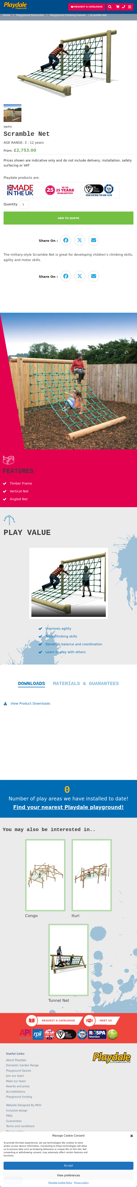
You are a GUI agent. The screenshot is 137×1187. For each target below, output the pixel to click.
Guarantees (14, 1121)
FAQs (9, 1115)
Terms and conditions (20, 1126)
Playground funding (19, 1097)
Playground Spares (18, 1070)
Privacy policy (81, 1182)
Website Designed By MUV (23, 1105)
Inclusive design (16, 1110)
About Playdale (16, 1060)
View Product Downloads (30, 703)
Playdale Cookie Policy (60, 1182)
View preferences (68, 1175)
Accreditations (15, 1091)
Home (6, 15)
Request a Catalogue (58, 1020)
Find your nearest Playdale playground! (68, 807)
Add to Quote (68, 218)
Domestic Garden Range (22, 1065)
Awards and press (18, 1086)
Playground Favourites (30, 15)
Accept (68, 1165)
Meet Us (106, 1020)
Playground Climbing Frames (68, 15)
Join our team (15, 1075)
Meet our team (16, 1081)
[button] (131, 1136)
